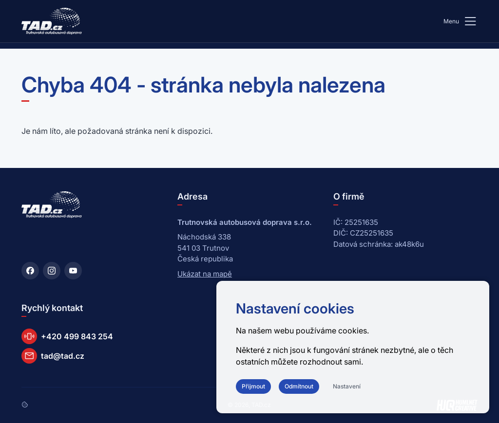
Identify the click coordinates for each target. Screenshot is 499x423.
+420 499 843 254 (67, 336)
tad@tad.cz (52, 356)
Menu (460, 21)
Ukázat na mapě (204, 273)
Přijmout (253, 386)
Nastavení (347, 386)
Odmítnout (299, 386)
